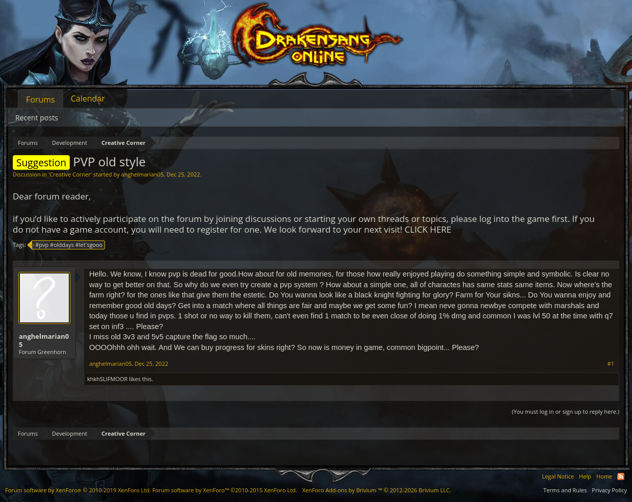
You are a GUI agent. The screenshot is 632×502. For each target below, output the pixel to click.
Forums (40, 99)
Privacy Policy (609, 490)
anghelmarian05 (142, 174)
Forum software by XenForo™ (224, 490)
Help (585, 476)
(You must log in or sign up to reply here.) (565, 411)
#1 (611, 363)
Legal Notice (558, 476)
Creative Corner (69, 174)
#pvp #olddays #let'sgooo (67, 244)
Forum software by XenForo (78, 490)
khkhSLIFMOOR (107, 379)
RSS (620, 476)
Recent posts (36, 117)
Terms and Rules (565, 490)
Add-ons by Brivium (376, 490)
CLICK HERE (428, 229)
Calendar (88, 98)
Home (604, 476)
